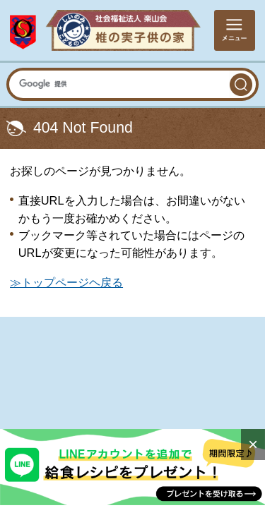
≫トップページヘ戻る (66, 282)
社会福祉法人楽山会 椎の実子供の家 (105, 30)
